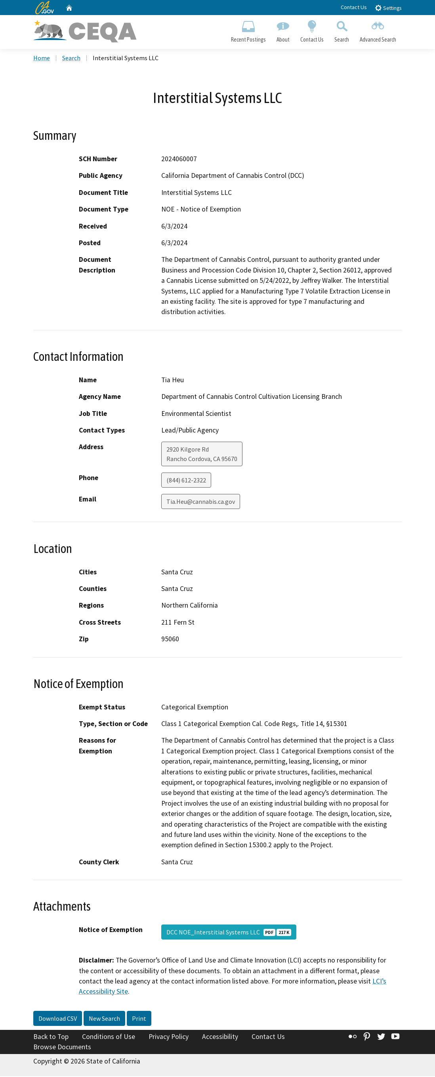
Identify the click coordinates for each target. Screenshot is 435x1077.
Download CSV (57, 1019)
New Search (104, 1019)
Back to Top (51, 1037)
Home (41, 59)
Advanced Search (378, 30)
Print (139, 1019)
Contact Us (354, 7)
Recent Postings (248, 30)
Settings (388, 7)
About (283, 30)
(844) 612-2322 (186, 481)
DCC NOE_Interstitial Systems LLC (228, 933)
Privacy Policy (169, 1037)
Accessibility (220, 1037)
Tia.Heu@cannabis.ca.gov (200, 503)
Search (342, 30)
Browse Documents (62, 1047)
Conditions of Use (108, 1037)
